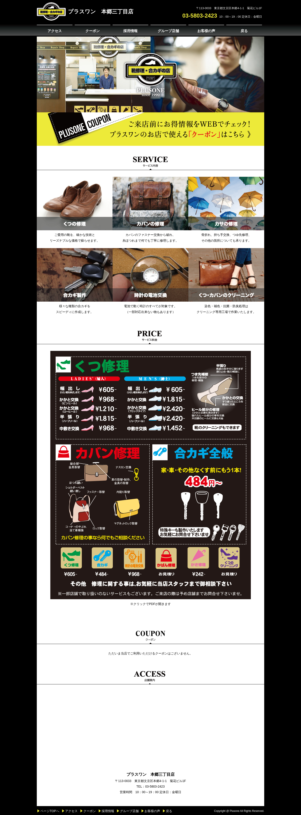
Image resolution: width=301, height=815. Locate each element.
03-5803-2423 (199, 15)
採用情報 (130, 31)
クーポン (92, 31)
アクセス (54, 31)
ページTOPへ (49, 811)
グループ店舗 (168, 31)
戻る (244, 31)
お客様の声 (206, 31)
